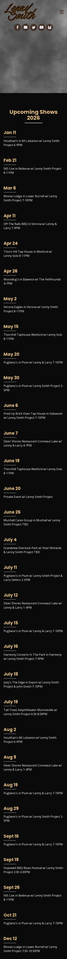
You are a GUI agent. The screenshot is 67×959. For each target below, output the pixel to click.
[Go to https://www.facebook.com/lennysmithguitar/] (17, 27)
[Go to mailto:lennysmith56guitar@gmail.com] (25, 27)
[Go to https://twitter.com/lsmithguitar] (33, 27)
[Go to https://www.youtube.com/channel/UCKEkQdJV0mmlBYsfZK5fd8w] (41, 27)
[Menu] (61, 11)
